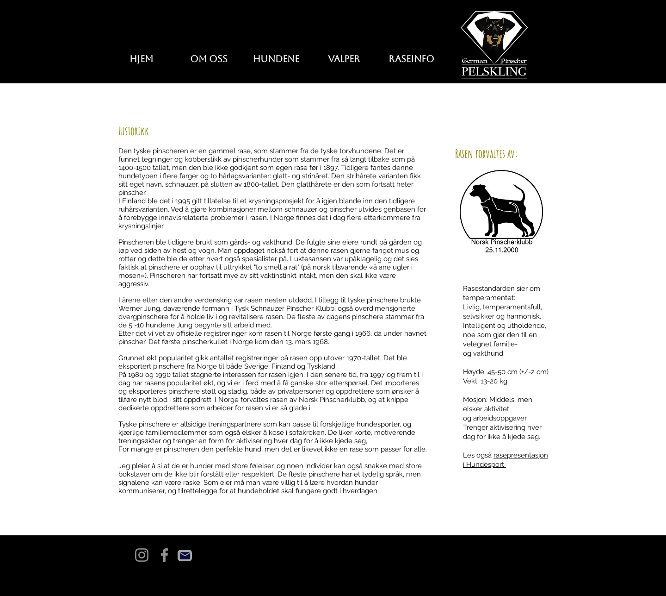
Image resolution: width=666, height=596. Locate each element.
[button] (276, 59)
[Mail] (185, 555)
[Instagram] (142, 555)
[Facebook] (164, 555)
